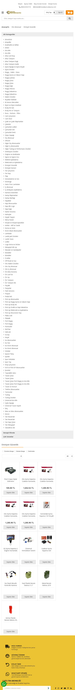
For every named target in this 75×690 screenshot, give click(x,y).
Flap (6, 176)
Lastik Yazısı (9, 239)
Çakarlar (8, 124)
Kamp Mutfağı (10, 198)
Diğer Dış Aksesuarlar (12, 143)
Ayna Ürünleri (9, 69)
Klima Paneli (9, 220)
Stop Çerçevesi (10, 365)
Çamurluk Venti (10, 132)
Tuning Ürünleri (10, 398)
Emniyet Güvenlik (30, 27)
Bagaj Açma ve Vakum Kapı (14, 75)
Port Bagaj (9, 321)
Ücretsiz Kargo (9, 451)
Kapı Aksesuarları (11, 203)
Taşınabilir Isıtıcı (10, 373)
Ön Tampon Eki (10, 283)
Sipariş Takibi (28, 4)
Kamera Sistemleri (11, 193)
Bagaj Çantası (10, 78)
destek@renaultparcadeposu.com (44, 7)
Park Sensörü (9, 291)
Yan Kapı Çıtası (10, 422)
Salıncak (8, 332)
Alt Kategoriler (9, 34)
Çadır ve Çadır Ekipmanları (14, 121)
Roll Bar (8, 329)
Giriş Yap (48, 12)
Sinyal (7, 337)
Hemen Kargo (20, 451)
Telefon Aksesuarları (12, 389)
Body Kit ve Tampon (12, 111)
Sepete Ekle (11, 493)
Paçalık (7, 285)
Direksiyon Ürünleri (11, 152)
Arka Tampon (10, 59)
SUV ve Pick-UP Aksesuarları (15, 367)
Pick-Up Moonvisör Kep (13, 313)
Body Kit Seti (9, 108)
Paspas (7, 294)
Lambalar (8, 233)
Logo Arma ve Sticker (12, 244)
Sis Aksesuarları (10, 340)
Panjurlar (8, 288)
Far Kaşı (8, 173)
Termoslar (8, 392)
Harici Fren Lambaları (12, 184)
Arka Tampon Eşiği (11, 61)
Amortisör (8, 39)
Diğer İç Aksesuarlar (12, 146)
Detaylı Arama (52, 4)
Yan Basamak (10, 417)
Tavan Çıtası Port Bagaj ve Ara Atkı (17, 381)
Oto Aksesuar (16, 27)
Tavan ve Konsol (11, 387)
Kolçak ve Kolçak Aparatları (14, 223)
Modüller (8, 253)
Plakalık (7, 318)
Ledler (7, 242)
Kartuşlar (8, 214)
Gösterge (8, 182)
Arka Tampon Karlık (12, 64)
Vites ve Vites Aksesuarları (14, 411)
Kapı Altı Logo (10, 206)
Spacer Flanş (9, 354)
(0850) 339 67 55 (25, 7)
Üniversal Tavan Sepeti (13, 406)
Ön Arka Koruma (11, 272)
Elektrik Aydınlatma (11, 160)
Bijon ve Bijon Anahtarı (13, 105)
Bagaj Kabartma (10, 91)
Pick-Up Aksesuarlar (12, 299)
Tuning (7, 395)
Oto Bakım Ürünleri (11, 264)
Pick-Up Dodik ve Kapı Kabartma (16, 307)
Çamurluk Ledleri (11, 127)
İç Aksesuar (9, 187)
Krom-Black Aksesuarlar (13, 231)
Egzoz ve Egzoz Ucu (12, 157)
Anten (7, 48)
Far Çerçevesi (9, 171)
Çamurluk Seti (10, 130)
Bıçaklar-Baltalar (10, 100)
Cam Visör (8, 119)
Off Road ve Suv (10, 261)
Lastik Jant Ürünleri (11, 236)
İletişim (20, 4)
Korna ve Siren (10, 228)
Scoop (7, 335)
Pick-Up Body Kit (11, 305)
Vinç (6, 408)
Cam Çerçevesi (10, 116)
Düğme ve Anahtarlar (12, 154)
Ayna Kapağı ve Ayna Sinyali (14, 67)
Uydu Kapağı (9, 403)
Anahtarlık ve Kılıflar (12, 45)
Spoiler (7, 357)
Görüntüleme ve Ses (12, 179)
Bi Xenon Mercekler (12, 102)
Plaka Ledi (8, 316)
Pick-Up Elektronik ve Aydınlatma (16, 310)
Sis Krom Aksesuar (11, 346)
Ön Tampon (9, 280)
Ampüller (8, 42)
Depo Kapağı (9, 135)
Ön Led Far (9, 274)
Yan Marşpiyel (10, 425)
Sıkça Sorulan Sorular (40, 4)
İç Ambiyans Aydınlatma (13, 190)
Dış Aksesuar (9, 138)
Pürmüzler (8, 326)
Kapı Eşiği (8, 209)
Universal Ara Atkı (11, 400)
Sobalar (7, 351)
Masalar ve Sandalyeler (13, 250)
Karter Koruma (10, 212)
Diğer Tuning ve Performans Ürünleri (18, 149)
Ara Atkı (7, 50)
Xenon (7, 414)
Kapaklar (8, 201)
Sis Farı (7, 343)
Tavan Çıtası (9, 376)
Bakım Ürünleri (10, 97)
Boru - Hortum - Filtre (12, 113)
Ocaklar (7, 258)
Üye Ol (60, 12)
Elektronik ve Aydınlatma (13, 162)
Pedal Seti (8, 296)
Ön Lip (7, 277)
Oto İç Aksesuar (10, 269)
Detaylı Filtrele (9, 433)
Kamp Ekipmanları (11, 195)
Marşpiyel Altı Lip (11, 247)
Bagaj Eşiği (9, 86)
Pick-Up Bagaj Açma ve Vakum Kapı (17, 302)
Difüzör (7, 141)
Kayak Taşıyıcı (10, 217)
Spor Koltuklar (10, 359)
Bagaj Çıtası (9, 80)
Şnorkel (7, 370)
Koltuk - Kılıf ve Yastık (12, 225)
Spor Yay (8, 362)
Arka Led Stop (10, 56)
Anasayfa (5, 27)
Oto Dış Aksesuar (11, 266)
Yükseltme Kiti (10, 428)
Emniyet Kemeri (10, 168)
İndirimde (31, 451)
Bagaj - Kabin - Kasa (12, 72)
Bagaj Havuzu (10, 89)
